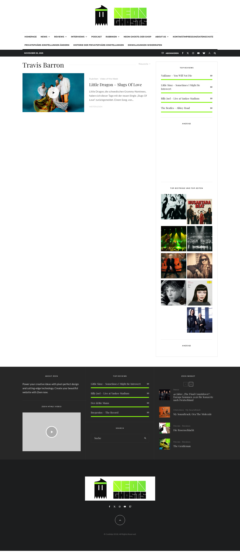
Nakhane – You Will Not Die (176, 75)
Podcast (96, 36)
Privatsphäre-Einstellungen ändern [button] (46, 45)
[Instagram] (193, 53)
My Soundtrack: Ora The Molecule (192, 414)
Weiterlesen (95, 106)
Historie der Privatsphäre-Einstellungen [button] (98, 45)
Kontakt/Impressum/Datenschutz (193, 36)
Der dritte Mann (100, 403)
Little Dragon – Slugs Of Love (115, 84)
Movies (176, 426)
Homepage (30, 36)
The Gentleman (182, 447)
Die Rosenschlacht (183, 430)
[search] (145, 438)
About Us (160, 36)
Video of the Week (109, 79)
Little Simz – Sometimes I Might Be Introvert (116, 384)
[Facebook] (182, 53)
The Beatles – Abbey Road (175, 108)
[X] (187, 53)
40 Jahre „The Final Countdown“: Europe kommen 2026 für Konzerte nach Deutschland (193, 397)
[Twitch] (130, 507)
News (44, 36)
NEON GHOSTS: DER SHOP (137, 36)
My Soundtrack (193, 410)
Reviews (59, 36)
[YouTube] (198, 53)
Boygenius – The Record (104, 412)
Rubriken (111, 36)
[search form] (116, 438)
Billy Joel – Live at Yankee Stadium (180, 98)
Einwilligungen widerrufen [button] (145, 45)
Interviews (77, 36)
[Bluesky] (204, 53)
